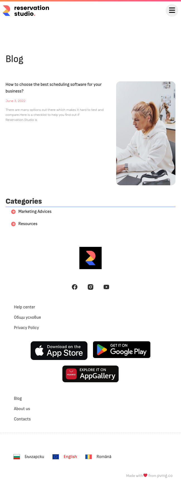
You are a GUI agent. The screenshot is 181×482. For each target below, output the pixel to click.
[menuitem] (30, 457)
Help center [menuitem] (24, 307)
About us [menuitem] (22, 409)
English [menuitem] (70, 456)
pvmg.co (165, 475)
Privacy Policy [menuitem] (26, 327)
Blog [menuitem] (18, 398)
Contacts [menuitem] (22, 419)
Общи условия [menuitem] (27, 317)
